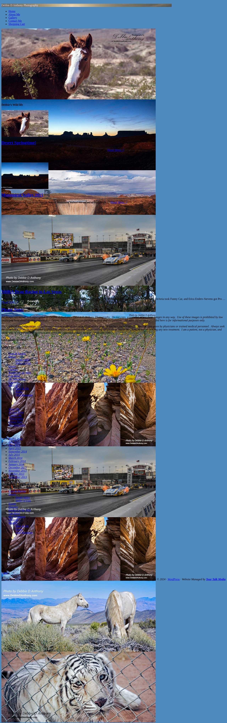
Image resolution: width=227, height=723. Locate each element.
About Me (14, 14)
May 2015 (14, 445)
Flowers (13, 369)
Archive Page (16, 412)
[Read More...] (115, 150)
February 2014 (17, 461)
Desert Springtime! (18, 142)
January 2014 (16, 464)
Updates (13, 382)
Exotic (19, 391)
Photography (16, 418)
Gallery (13, 17)
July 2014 (14, 454)
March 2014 (15, 457)
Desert (12, 356)
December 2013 (18, 467)
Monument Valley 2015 (22, 195)
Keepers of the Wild (20, 372)
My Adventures (17, 379)
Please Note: (12, 309)
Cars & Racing (17, 353)
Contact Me (15, 20)
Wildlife (13, 385)
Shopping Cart (17, 24)
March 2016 (15, 438)
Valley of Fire (23, 363)
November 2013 (18, 470)
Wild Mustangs (24, 395)
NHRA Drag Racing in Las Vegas (31, 291)
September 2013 (18, 477)
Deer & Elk (22, 388)
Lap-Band (14, 375)
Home (12, 11)
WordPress (174, 579)
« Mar (5, 573)
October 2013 (16, 473)
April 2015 (15, 448)
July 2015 (14, 442)
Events (12, 366)
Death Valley (23, 360)
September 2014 (18, 451)
